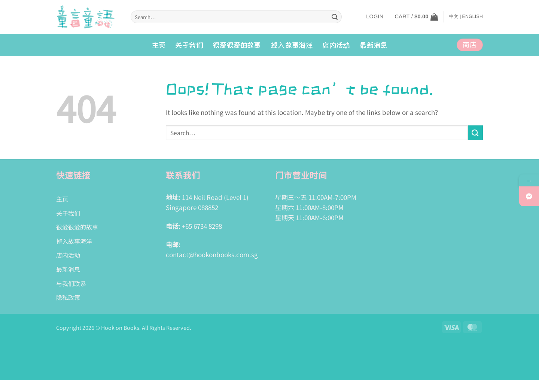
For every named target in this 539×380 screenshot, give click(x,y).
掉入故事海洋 (74, 241)
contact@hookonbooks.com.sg (212, 254)
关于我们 (189, 45)
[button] (374, 17)
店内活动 (336, 45)
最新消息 (373, 45)
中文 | (455, 16)
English (472, 16)
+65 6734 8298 (202, 226)
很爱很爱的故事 (237, 45)
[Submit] (334, 16)
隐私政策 (68, 297)
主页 (159, 45)
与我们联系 (71, 283)
